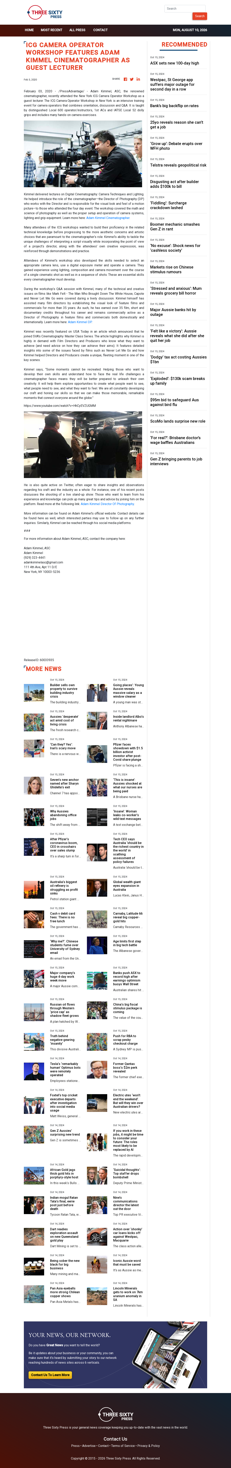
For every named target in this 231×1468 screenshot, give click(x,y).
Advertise (89, 1446)
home (29, 30)
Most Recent (51, 30)
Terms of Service (123, 1446)
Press (75, 1446)
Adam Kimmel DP (80, 322)
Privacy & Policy (148, 1446)
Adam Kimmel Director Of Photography (107, 504)
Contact (100, 30)
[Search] (185, 8)
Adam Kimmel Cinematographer (107, 218)
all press (77, 30)
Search (200, 16)
